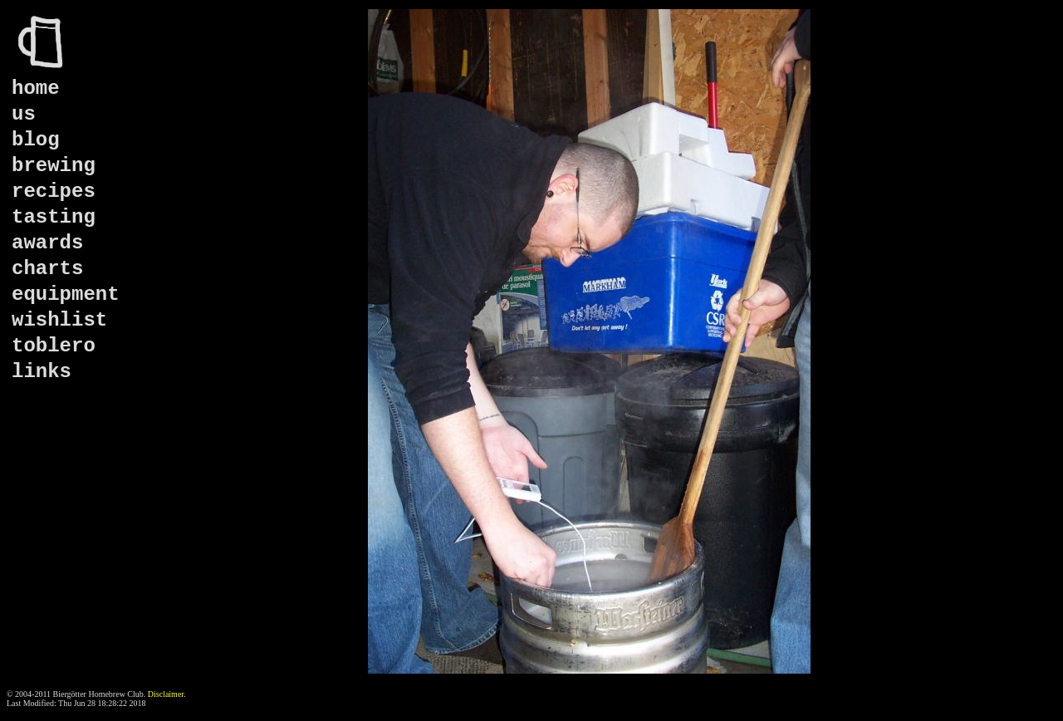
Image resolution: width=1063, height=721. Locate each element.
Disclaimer (166, 694)
